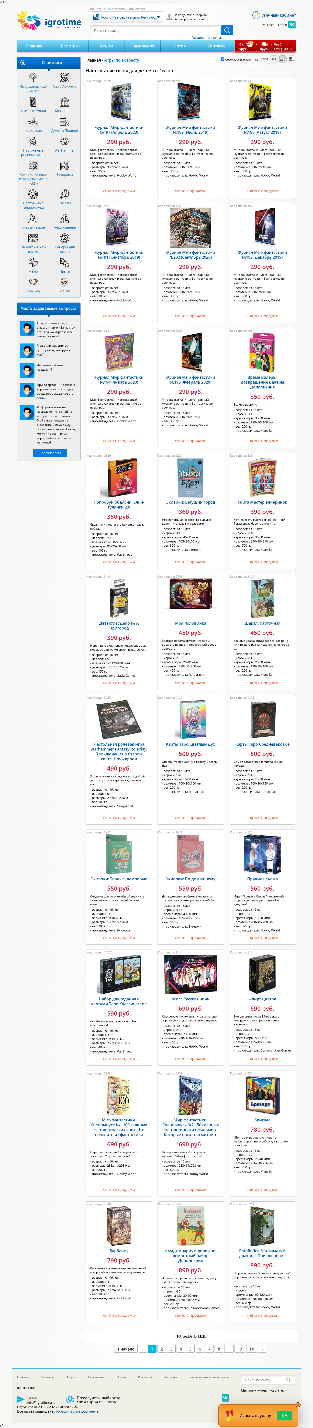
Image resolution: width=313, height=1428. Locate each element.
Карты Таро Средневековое (262, 744)
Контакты (217, 46)
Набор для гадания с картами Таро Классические (119, 1001)
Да (284, 1415)
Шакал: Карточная (262, 623)
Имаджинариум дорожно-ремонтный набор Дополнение (191, 1255)
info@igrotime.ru (41, 1402)
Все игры (70, 46)
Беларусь (140, 9)
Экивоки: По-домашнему (190, 878)
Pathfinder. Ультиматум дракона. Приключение (262, 1253)
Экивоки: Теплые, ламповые (119, 878)
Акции (106, 46)
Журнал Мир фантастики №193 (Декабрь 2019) (262, 255)
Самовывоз (142, 46)
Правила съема (262, 878)
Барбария (119, 1250)
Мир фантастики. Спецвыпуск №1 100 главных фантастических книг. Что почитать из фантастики (119, 1127)
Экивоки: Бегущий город (190, 502)
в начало (125, 1349)
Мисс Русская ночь (190, 998)
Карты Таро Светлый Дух (190, 744)
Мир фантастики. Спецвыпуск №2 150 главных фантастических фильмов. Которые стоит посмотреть (190, 1127)
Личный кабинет (279, 15)
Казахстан (119, 9)
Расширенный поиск (206, 37)
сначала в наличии (239, 59)
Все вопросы (50, 453)
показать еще (190, 1336)
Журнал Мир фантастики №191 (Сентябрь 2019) (119, 255)
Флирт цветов (262, 998)
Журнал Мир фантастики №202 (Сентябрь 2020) (190, 255)
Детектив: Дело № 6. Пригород (119, 626)
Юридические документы (78, 1411)
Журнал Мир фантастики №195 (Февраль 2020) (190, 380)
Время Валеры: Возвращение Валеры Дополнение (262, 382)
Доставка (170, 1377)
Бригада (262, 1120)
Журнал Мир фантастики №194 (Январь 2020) (119, 380)
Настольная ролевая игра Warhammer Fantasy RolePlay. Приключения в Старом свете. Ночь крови (118, 751)
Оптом (180, 46)
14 (251, 1349)
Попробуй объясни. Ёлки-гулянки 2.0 (119, 504)
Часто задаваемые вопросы (209, 1377)
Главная (34, 46)
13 (240, 1349)
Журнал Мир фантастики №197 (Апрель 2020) (119, 130)
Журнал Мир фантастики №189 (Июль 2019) (190, 130)
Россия (100, 9)
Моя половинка (190, 623)
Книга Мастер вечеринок (262, 502)
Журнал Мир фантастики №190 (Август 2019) (262, 130)
